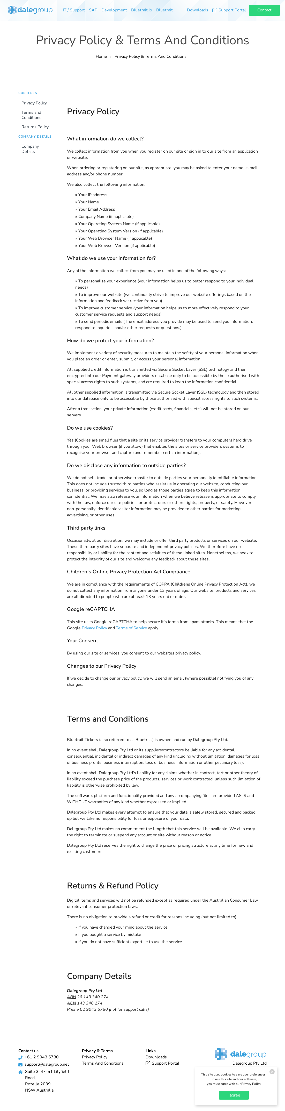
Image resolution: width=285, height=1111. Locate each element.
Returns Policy (35, 127)
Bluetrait (164, 10)
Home (101, 56)
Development (114, 10)
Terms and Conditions (31, 115)
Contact (264, 10)
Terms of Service (131, 628)
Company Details (30, 149)
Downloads (197, 10)
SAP (93, 10)
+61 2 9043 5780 (42, 1057)
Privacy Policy (34, 103)
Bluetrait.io (141, 10)
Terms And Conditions (103, 1063)
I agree (234, 1095)
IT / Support (74, 10)
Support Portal (229, 10)
